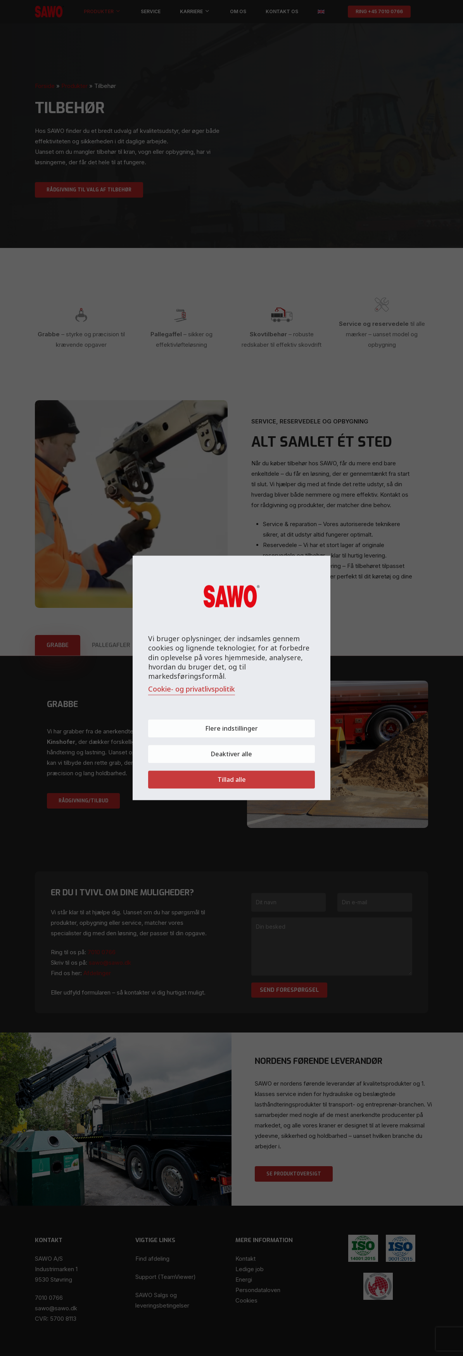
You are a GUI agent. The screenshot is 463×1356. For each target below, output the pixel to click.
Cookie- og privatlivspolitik (191, 689)
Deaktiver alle (231, 754)
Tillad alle (232, 780)
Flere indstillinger (231, 728)
